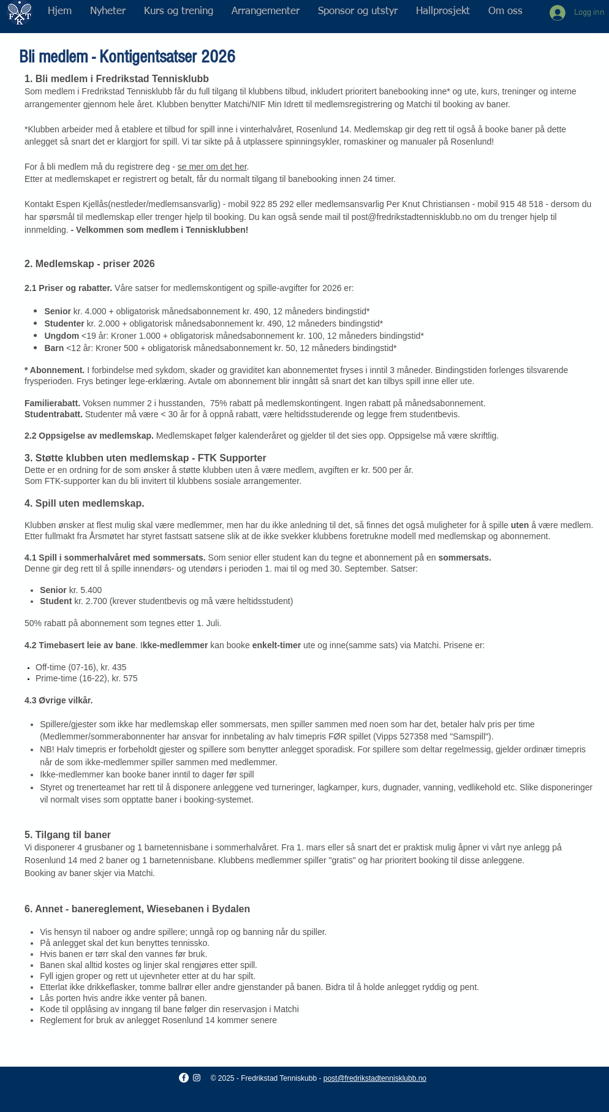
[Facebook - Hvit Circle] (184, 1078)
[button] (178, 11)
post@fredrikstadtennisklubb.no (412, 217)
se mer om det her (212, 167)
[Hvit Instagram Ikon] (197, 1078)
